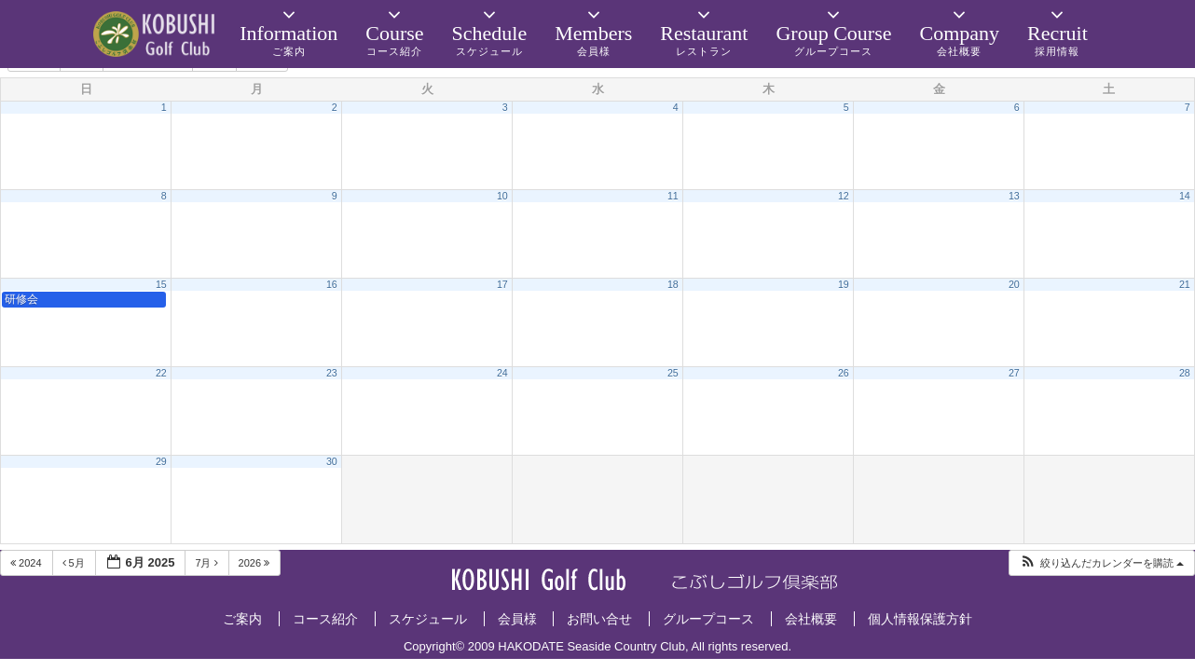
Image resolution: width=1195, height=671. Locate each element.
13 (1014, 195)
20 (1014, 284)
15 (161, 284)
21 (1184, 284)
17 (502, 284)
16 (331, 284)
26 (843, 372)
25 (673, 372)
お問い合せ (599, 618)
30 (331, 461)
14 (1184, 195)
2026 (256, 562)
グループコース (708, 618)
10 (502, 195)
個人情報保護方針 (920, 618)
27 (1014, 372)
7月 (207, 562)
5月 (75, 562)
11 (673, 195)
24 (502, 372)
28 (1184, 372)
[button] (1101, 563)
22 (161, 372)
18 (673, 284)
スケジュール (428, 618)
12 (843, 195)
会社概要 (811, 618)
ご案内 (242, 618)
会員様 (517, 618)
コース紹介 (325, 618)
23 (331, 372)
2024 (27, 562)
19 (843, 284)
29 (161, 461)
